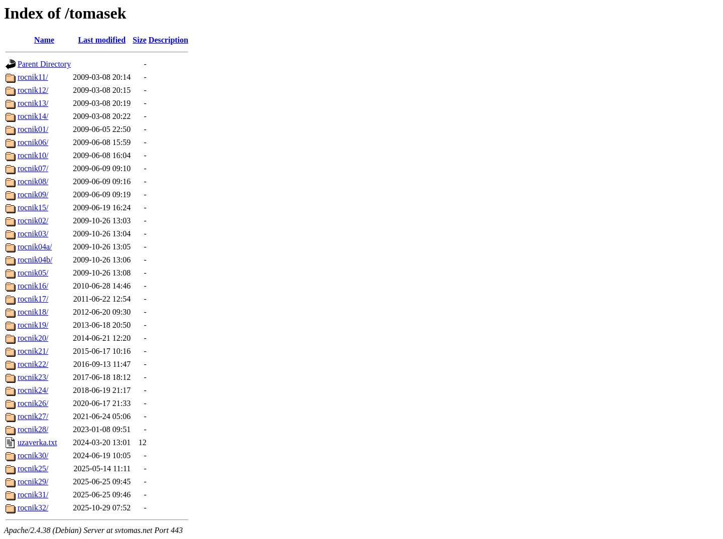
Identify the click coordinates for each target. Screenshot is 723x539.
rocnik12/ (33, 90)
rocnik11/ (33, 77)
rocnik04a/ (35, 246)
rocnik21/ (33, 351)
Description (168, 40)
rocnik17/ (33, 299)
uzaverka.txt (37, 442)
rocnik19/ (33, 325)
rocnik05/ (33, 272)
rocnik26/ (33, 403)
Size (140, 40)
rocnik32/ (33, 507)
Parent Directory (44, 64)
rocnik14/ (33, 116)
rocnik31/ (33, 494)
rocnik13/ (33, 103)
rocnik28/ (33, 429)
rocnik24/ (33, 390)
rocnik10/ (33, 155)
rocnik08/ (33, 181)
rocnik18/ (33, 312)
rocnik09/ (33, 194)
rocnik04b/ (35, 259)
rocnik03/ (33, 233)
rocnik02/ (33, 220)
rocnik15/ (33, 207)
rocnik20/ (33, 338)
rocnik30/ (33, 455)
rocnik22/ (33, 364)
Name (44, 40)
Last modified (102, 40)
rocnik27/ (33, 416)
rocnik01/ (33, 129)
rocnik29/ (33, 481)
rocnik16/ (33, 286)
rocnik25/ (33, 468)
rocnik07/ (33, 168)
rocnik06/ (33, 142)
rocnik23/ (33, 377)
